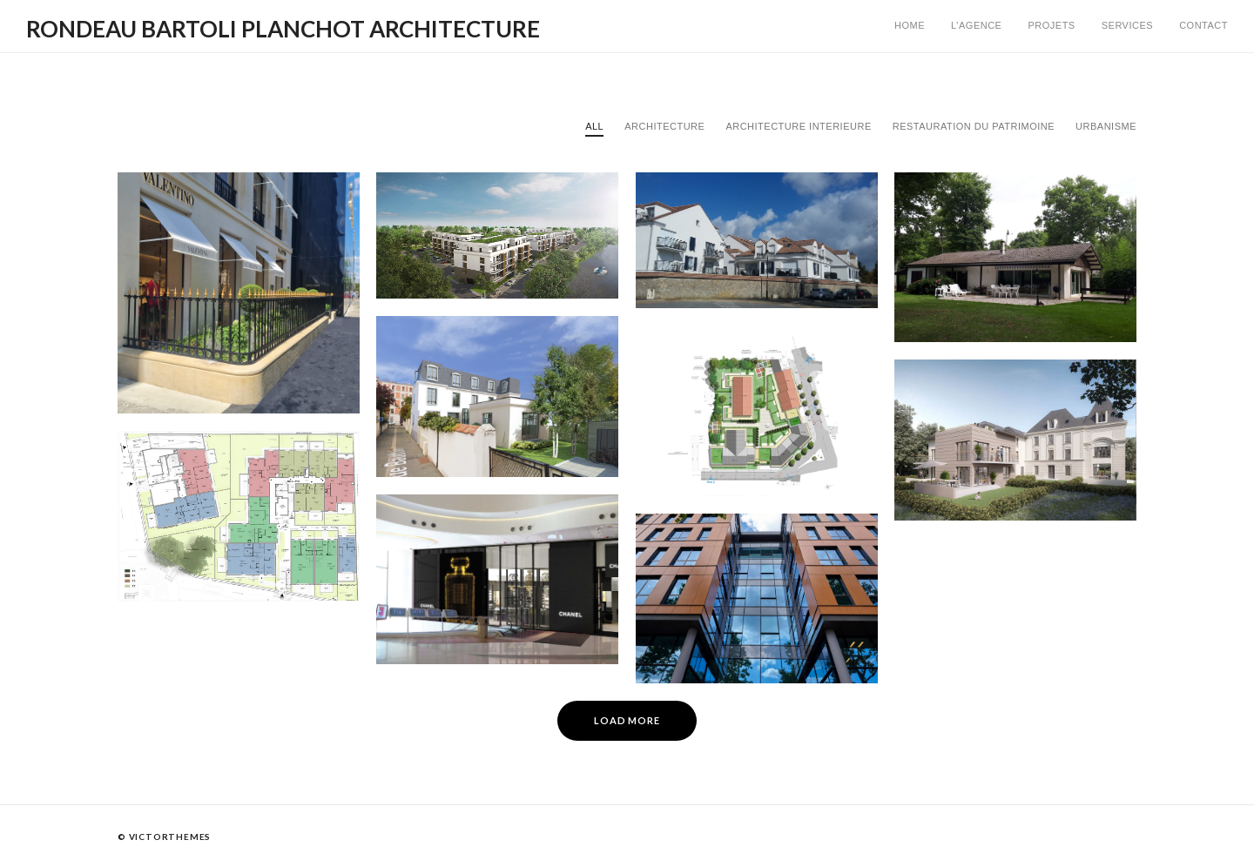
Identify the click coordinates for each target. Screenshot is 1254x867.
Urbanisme (1105, 126)
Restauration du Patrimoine (974, 126)
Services (1127, 25)
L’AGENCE (976, 25)
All (594, 126)
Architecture (664, 126)
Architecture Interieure (798, 126)
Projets (1051, 25)
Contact (1203, 25)
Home (909, 25)
